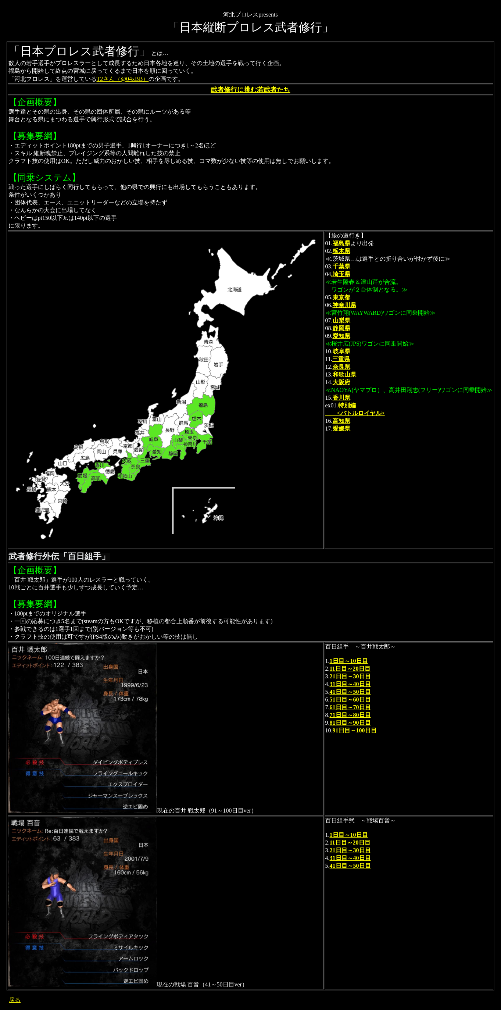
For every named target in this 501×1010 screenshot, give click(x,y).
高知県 (341, 421)
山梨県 (341, 320)
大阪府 (341, 382)
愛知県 (341, 336)
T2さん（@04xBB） (123, 79)
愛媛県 (341, 428)
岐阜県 (341, 351)
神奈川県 (344, 305)
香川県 (341, 398)
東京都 (341, 297)
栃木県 (341, 251)
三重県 (341, 359)
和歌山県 (344, 374)
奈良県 (341, 367)
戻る (15, 1000)
